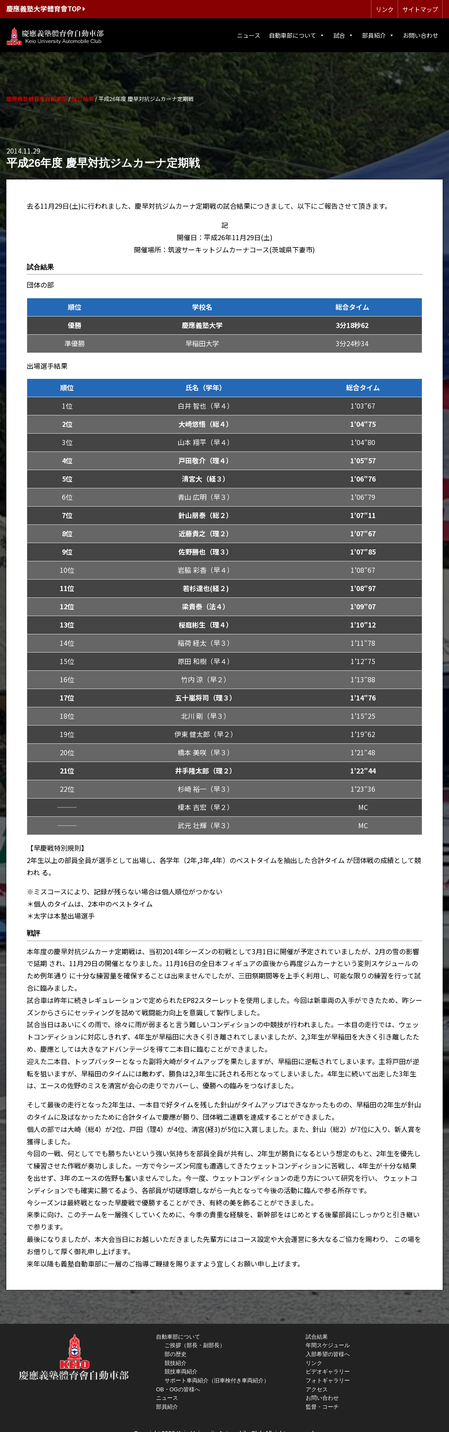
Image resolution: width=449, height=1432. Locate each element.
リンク (384, 9)
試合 (343, 35)
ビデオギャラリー (328, 1371)
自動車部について (297, 35)
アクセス (317, 1389)
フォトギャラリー (328, 1380)
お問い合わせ (420, 35)
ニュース (248, 35)
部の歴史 (176, 1354)
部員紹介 (378, 35)
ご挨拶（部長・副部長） (195, 1345)
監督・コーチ (322, 1407)
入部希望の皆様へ (328, 1354)
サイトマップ (420, 9)
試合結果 (317, 1337)
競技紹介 (176, 1363)
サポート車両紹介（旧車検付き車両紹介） (217, 1380)
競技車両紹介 (181, 1371)
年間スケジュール (328, 1345)
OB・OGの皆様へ (178, 1389)
